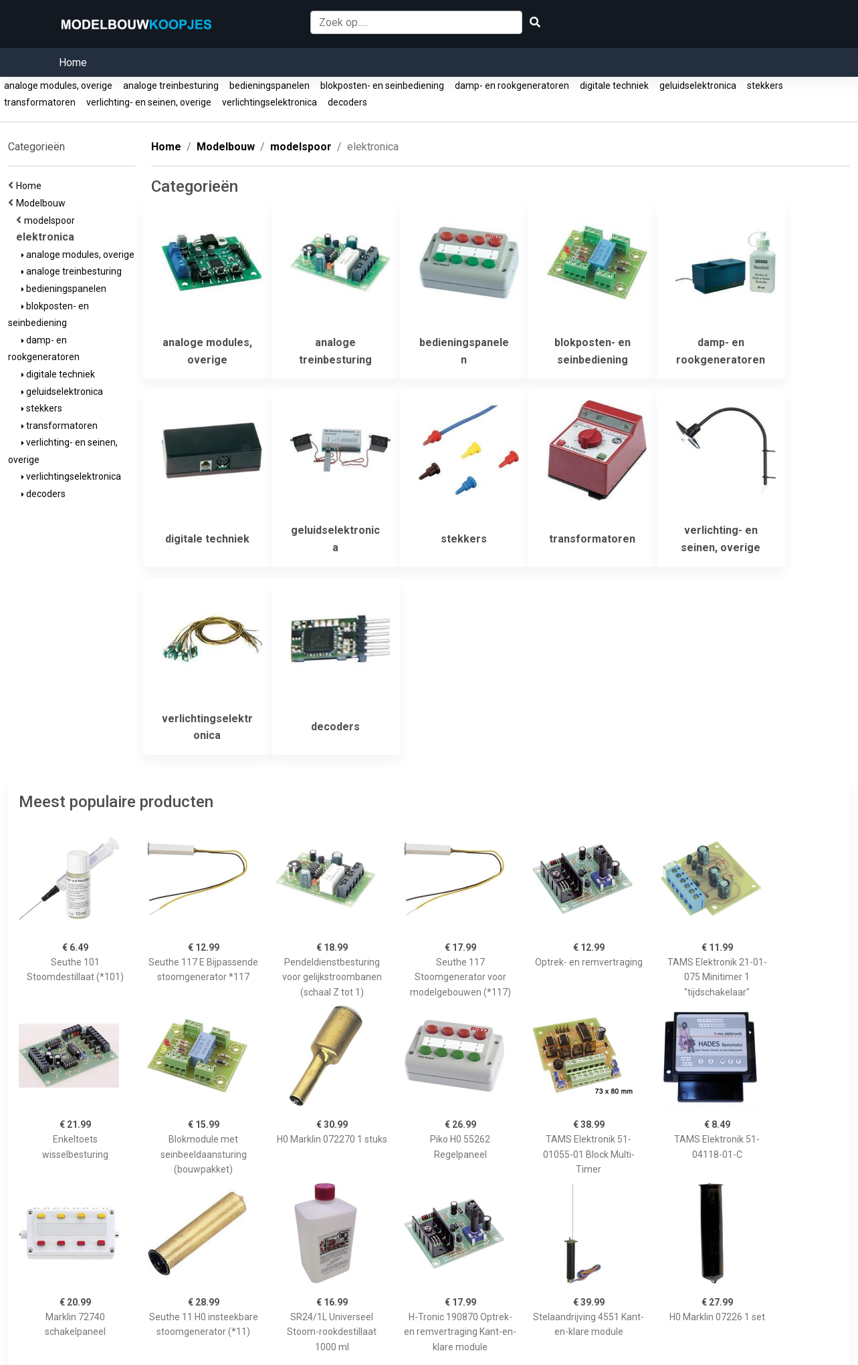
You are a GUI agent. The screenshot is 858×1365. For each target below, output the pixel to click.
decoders (347, 102)
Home (73, 62)
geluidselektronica (697, 85)
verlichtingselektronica (269, 102)
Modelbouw (43, 203)
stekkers (765, 85)
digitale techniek (614, 85)
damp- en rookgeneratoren (512, 85)
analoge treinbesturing (171, 85)
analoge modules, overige (58, 85)
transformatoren (40, 102)
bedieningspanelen (269, 85)
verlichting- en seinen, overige (148, 102)
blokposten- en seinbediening (382, 85)
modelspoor (51, 220)
